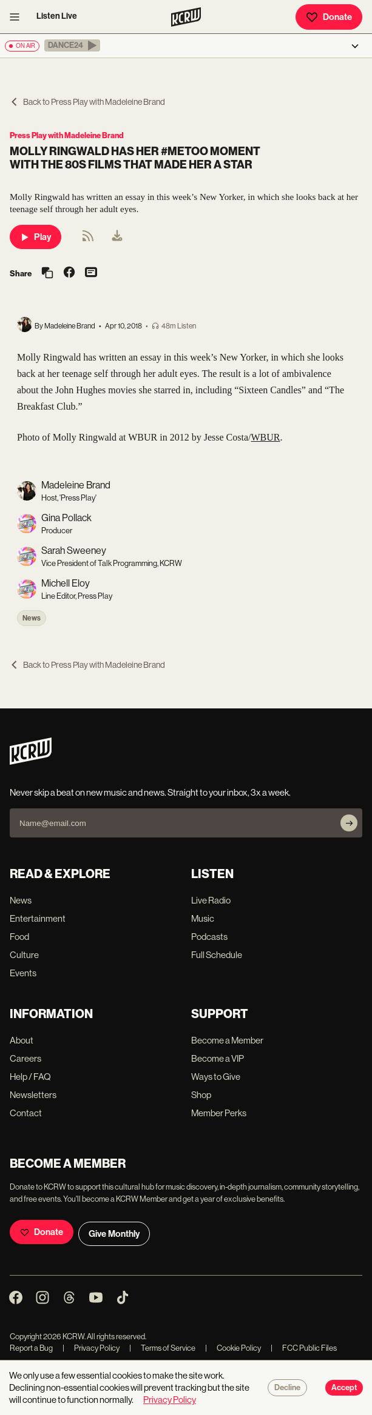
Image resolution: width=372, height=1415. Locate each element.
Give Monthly (114, 1233)
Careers (25, 1058)
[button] (72, 45)
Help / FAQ (30, 1076)
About (21, 1040)
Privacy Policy (91, 1348)
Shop (201, 1095)
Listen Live (56, 16)
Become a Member (227, 1040)
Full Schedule (216, 955)
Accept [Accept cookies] (344, 1388)
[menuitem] (117, 236)
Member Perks (218, 1113)
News (31, 618)
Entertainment (38, 918)
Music (202, 918)
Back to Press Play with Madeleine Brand (87, 102)
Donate (329, 17)
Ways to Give (215, 1076)
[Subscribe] (348, 822)
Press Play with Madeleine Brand (67, 135)
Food (19, 936)
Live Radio (211, 900)
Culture (24, 955)
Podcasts (209, 936)
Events (23, 973)
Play (35, 236)
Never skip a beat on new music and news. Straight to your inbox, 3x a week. (150, 792)
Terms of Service (162, 1348)
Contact (26, 1113)
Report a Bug (31, 1348)
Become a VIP (217, 1058)
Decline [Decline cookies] (287, 1388)
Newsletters (33, 1095)
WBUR (265, 437)
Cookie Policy (233, 1348)
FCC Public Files (304, 1348)
